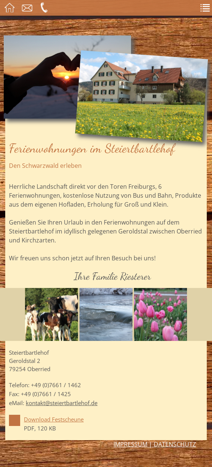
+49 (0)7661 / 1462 (56, 385)
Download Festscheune (54, 419)
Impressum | (133, 444)
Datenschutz (175, 444)
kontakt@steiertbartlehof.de (61, 403)
